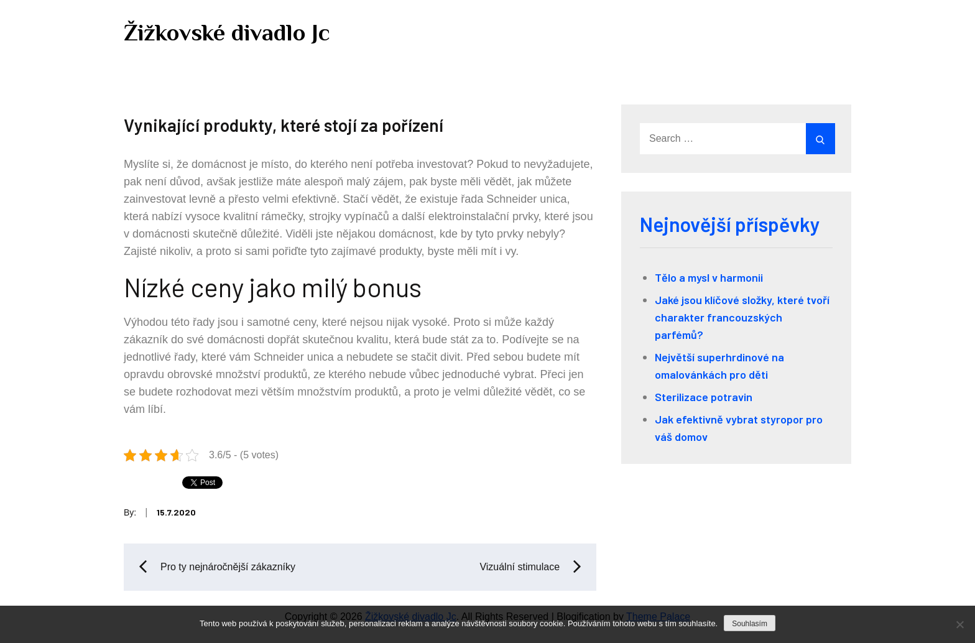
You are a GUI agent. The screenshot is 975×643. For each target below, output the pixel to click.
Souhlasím (749, 623)
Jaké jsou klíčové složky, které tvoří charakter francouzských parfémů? (742, 317)
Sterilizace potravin (703, 397)
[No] (959, 624)
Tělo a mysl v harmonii (709, 277)
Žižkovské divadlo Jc (227, 32)
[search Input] (736, 138)
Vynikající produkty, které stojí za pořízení (283, 125)
